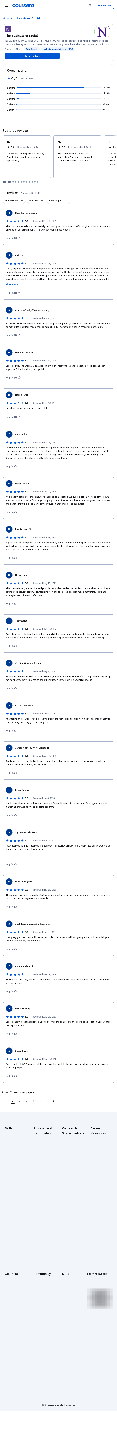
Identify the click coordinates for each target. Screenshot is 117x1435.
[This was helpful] (11, 466)
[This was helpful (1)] (13, 293)
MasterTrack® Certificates (12, 1310)
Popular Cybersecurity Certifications (97, 1239)
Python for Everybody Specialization (69, 1225)
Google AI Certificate (38, 1139)
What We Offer (12, 1274)
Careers (9, 1285)
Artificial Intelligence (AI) (13, 1139)
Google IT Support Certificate (38, 1173)
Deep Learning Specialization (69, 1173)
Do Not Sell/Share (71, 1329)
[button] (18, 1092)
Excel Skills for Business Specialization (69, 1184)
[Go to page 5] (40, 1101)
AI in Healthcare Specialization (70, 1164)
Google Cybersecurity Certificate (40, 1149)
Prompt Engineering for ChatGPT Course (70, 1213)
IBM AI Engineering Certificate (39, 1206)
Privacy (66, 1285)
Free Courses (12, 1348)
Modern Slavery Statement (70, 1322)
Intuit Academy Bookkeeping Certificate (41, 1239)
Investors (67, 1274)
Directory (67, 1310)
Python (8, 1184)
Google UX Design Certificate (42, 1195)
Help (64, 1290)
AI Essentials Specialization (69, 1139)
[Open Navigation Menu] (7, 6)
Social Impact (12, 1343)
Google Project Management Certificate (41, 1185)
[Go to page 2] (19, 1101)
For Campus (11, 1333)
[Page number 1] (13, 1101)
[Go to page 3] (26, 1101)
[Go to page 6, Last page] (47, 1101)
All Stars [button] (33, 200)
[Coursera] (23, 5)
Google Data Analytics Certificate (39, 1161)
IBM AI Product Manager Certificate (40, 1218)
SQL (7, 1189)
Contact (66, 1300)
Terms (65, 1279)
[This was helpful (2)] (13, 238)
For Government (13, 1328)
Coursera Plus (12, 1295)
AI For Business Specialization (70, 1147)
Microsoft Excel (12, 1170)
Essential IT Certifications (97, 1187)
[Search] (90, 6)
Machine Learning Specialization (71, 1202)
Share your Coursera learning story (14, 1357)
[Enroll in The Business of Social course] (32, 56)
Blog (35, 1285)
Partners (37, 1274)
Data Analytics (12, 1151)
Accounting (10, 1132)
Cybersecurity (12, 1146)
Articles (66, 1305)
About (8, 1269)
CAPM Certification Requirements (97, 1149)
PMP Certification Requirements (99, 1228)
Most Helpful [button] (56, 200)
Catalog (9, 1290)
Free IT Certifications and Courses (99, 1197)
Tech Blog (38, 1298)
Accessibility (68, 1295)
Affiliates (66, 1316)
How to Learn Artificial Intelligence (97, 1218)
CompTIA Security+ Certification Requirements (97, 1175)
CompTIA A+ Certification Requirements (97, 1161)
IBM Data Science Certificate (42, 1228)
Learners (37, 1269)
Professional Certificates (11, 1302)
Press (65, 1269)
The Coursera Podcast (40, 1291)
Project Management (11, 1177)
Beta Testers (40, 1279)
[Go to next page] (54, 1101)
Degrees (9, 1317)
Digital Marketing (13, 1156)
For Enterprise (12, 1322)
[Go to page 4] (33, 1101)
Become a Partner (14, 1338)
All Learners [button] (11, 200)
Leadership (10, 1279)
